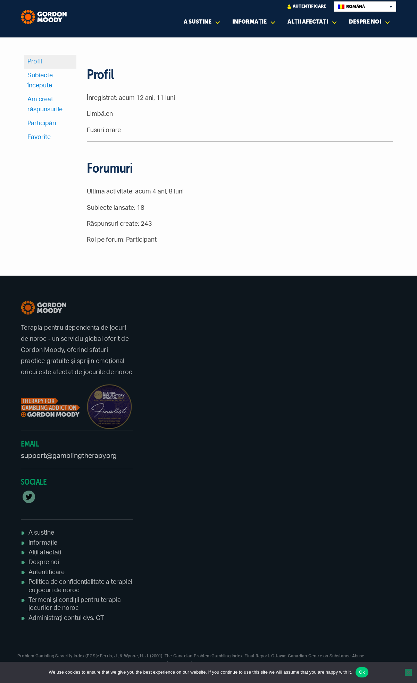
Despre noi (365, 21)
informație (249, 21)
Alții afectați (307, 21)
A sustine (197, 21)
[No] (408, 672)
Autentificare (306, 6)
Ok (362, 672)
